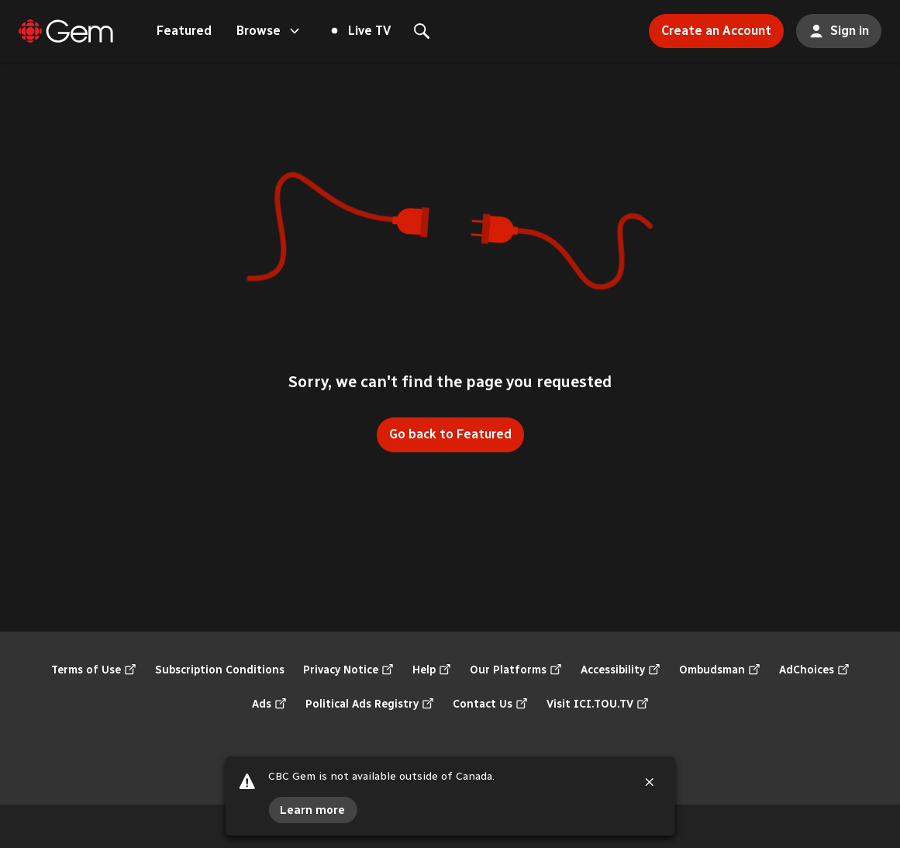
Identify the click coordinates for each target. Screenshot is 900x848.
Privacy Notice (348, 670)
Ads (269, 704)
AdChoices (814, 670)
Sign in (832, 26)
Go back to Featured (450, 434)
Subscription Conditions (219, 670)
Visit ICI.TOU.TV (598, 704)
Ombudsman (719, 670)
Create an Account (710, 26)
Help (431, 670)
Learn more (312, 810)
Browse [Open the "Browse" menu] (269, 31)
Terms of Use (93, 670)
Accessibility (620, 670)
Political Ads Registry (369, 704)
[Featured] (66, 31)
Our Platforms (516, 670)
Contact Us (490, 704)
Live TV (361, 30)
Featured (184, 30)
